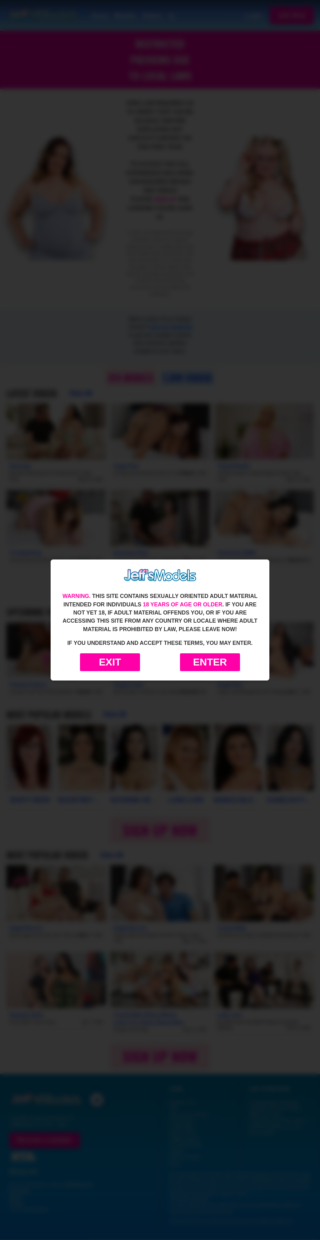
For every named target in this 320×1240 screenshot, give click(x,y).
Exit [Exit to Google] (110, 662)
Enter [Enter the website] (210, 662)
